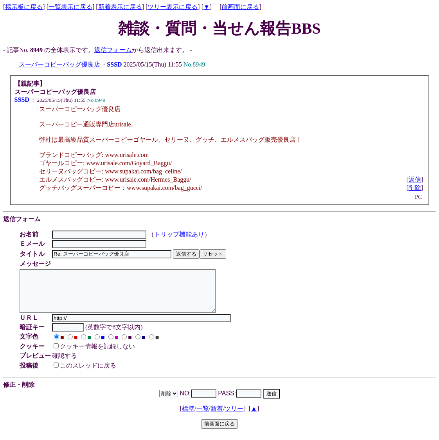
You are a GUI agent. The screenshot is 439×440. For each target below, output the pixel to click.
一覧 (202, 416)
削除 (414, 187)
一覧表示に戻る (70, 7)
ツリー (234, 416)
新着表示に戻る (120, 7)
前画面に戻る (240, 7)
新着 (217, 416)
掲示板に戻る (24, 7)
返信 (414, 179)
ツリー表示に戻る (173, 7)
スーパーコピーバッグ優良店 (60, 64)
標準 (188, 416)
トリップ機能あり (180, 234)
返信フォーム (113, 50)
